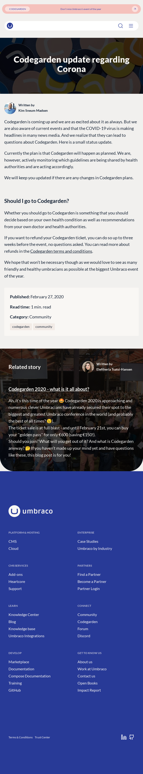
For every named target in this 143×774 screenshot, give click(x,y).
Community (40, 316)
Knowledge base (22, 628)
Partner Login (89, 588)
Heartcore (17, 581)
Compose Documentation (30, 676)
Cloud (13, 548)
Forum (83, 628)
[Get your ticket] (135, 9)
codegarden (21, 327)
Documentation (21, 669)
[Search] (125, 26)
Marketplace (19, 661)
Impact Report (89, 690)
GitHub (15, 690)
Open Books (88, 683)
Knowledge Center (24, 614)
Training (15, 683)
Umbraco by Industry (95, 548)
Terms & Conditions (21, 737)
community (43, 327)
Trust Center (42, 737)
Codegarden (88, 621)
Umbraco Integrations (26, 635)
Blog (12, 621)
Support (15, 588)
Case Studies (88, 541)
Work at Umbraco (92, 669)
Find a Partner (89, 574)
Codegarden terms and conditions (61, 251)
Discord (84, 635)
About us (85, 661)
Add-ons (16, 574)
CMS (13, 541)
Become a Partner (92, 581)
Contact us (86, 676)
